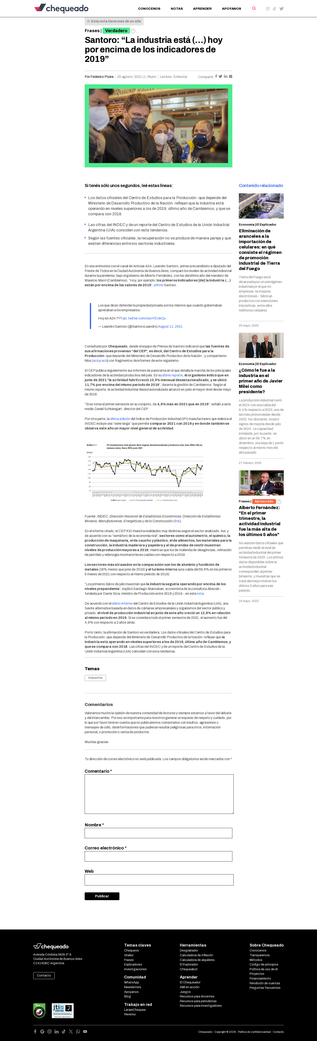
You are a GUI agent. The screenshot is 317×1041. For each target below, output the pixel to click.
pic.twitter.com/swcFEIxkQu (144, 318)
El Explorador (189, 964)
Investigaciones (135, 969)
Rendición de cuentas (265, 983)
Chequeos (131, 950)
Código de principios (264, 964)
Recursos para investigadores (201, 1005)
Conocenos (149, 8)
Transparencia (259, 955)
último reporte (172, 375)
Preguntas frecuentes (265, 987)
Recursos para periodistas (198, 1001)
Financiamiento (260, 978)
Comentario (98, 771)
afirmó (158, 285)
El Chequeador (190, 982)
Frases (92, 30)
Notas (177, 8)
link (177, 521)
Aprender (202, 8)
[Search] (254, 8)
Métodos (256, 960)
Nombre (94, 824)
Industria (95, 677)
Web (89, 871)
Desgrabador (189, 950)
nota (200, 593)
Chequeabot (189, 969)
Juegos (185, 992)
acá (96, 360)
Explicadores (133, 964)
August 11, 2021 (170, 326)
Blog (127, 996)
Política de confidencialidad (254, 1031)
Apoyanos (231, 8)
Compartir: (206, 77)
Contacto (44, 975)
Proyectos (257, 973)
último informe (122, 603)
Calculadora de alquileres (197, 960)
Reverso (130, 1014)
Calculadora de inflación (196, 955)
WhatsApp (131, 982)
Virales (128, 955)
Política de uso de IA (264, 969)
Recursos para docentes (197, 996)
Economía (246, 224)
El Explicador (266, 224)
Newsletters (132, 987)
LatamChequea (135, 1009)
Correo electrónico (106, 848)
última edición (120, 419)
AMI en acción (189, 987)
